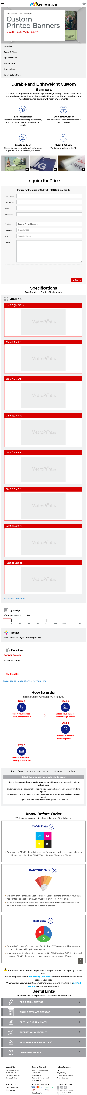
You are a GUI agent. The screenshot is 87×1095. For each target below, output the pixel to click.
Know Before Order (12, 75)
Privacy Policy (11, 1078)
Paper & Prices (10, 52)
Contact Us (10, 1090)
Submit (77, 280)
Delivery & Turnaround (40, 1078)
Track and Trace (12, 1088)
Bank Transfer (36, 1093)
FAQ (58, 1070)
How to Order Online (39, 1070)
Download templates (14, 598)
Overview (8, 46)
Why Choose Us (12, 1070)
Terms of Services (13, 1075)
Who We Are (11, 1073)
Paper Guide (36, 1075)
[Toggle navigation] (2, 4)
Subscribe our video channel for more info (24, 681)
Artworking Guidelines (40, 977)
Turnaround (9, 63)
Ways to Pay (61, 1073)
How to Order (10, 69)
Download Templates (65, 1075)
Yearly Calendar (62, 1078)
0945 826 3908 (64, 1093)
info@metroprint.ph (66, 1090)
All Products (36, 1080)
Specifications (10, 58)
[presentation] (22, 271)
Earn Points (35, 1073)
